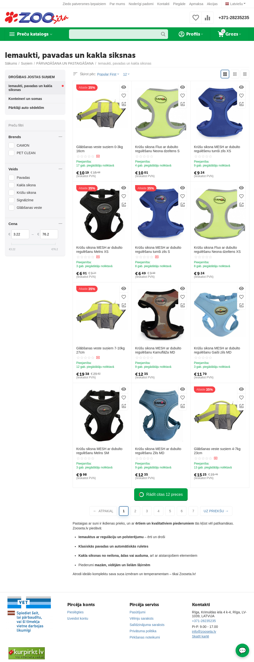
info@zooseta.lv (204, 631)
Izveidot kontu (77, 618)
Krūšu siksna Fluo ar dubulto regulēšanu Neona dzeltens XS (217, 250)
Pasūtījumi (137, 612)
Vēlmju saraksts (142, 618)
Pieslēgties (75, 612)
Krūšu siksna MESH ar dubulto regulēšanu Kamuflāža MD (158, 350)
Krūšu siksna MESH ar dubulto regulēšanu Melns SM (99, 451)
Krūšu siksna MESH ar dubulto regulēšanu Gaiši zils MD (217, 350)
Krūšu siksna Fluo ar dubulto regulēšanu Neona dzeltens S (157, 149)
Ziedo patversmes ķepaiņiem (84, 4)
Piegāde (179, 4)
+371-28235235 (233, 17)
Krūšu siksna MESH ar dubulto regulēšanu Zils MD (158, 451)
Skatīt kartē (200, 636)
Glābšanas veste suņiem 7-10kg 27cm (100, 350)
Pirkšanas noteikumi (145, 637)
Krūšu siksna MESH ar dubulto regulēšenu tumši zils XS (217, 149)
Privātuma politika (143, 631)
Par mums (117, 4)
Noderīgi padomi (141, 4)
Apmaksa (196, 4)
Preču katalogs (32, 34)
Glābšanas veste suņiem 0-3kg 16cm (99, 149)
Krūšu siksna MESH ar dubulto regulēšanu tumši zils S (158, 250)
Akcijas (212, 4)
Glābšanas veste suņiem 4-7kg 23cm (217, 451)
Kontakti (163, 4)
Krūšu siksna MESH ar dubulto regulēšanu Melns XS (99, 250)
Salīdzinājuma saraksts (147, 625)
